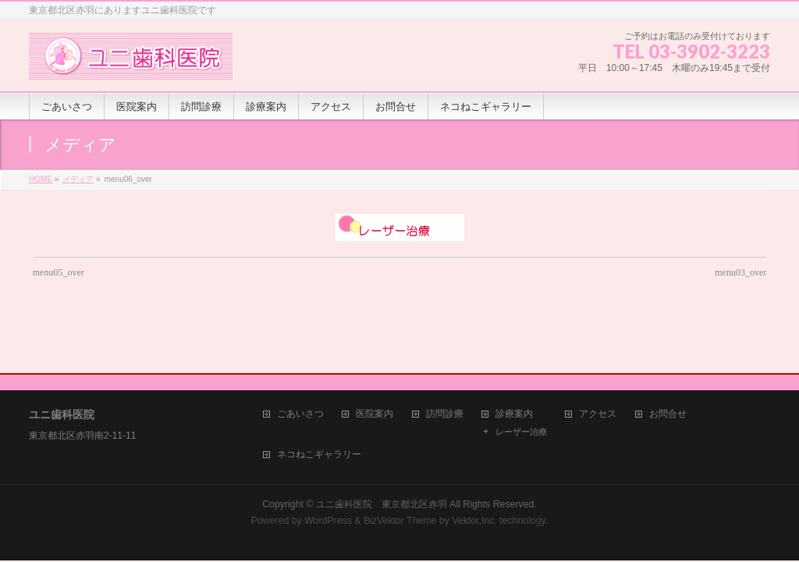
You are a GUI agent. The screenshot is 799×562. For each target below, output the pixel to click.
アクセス (597, 367)
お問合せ (668, 367)
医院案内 (374, 367)
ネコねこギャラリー (319, 408)
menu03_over (740, 272)
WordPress (328, 473)
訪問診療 (444, 367)
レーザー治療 (521, 384)
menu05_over (58, 272)
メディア (78, 179)
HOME (40, 179)
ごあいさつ (300, 367)
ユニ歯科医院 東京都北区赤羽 (381, 457)
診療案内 (514, 367)
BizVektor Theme (400, 473)
